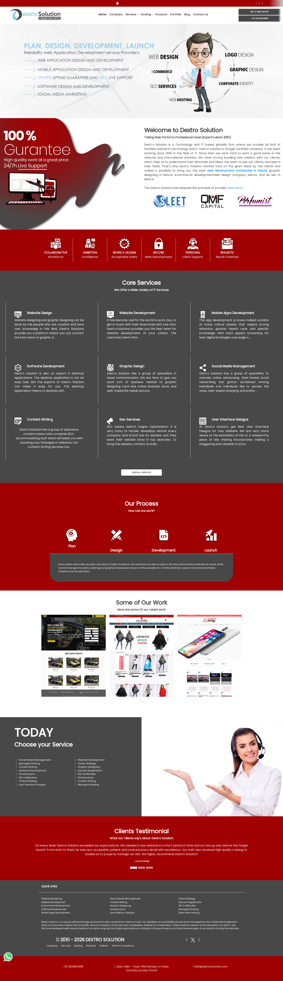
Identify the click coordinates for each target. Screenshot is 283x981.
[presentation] (213, 213)
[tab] (72, 539)
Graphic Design (131, 366)
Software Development (45, 366)
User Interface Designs (230, 419)
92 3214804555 (259, 18)
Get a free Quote (259, 11)
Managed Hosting (28, 763)
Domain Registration (88, 770)
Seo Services (129, 419)
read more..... (235, 188)
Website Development (137, 313)
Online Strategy (26, 781)
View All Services (141, 472)
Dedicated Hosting (188, 912)
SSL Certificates (26, 777)
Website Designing (51, 898)
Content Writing (40, 419)
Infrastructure (25, 774)
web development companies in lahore (237, 170)
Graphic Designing (87, 767)
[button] (197, 218)
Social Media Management (233, 366)
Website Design (39, 313)
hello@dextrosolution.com (211, 966)
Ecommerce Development (55, 905)
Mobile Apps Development (233, 313)
